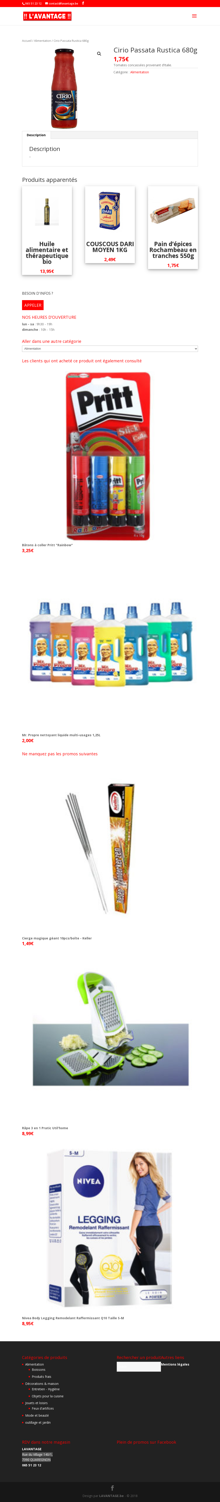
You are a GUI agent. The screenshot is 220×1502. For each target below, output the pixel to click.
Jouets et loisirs (36, 1403)
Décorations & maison (42, 1383)
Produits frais (41, 1376)
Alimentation (42, 41)
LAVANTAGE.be (111, 1496)
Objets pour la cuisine (48, 1396)
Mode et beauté (37, 1415)
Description (36, 135)
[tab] (36, 135)
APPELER (32, 305)
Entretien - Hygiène (46, 1389)
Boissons (38, 1369)
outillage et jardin (38, 1422)
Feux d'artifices (43, 1408)
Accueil (27, 41)
